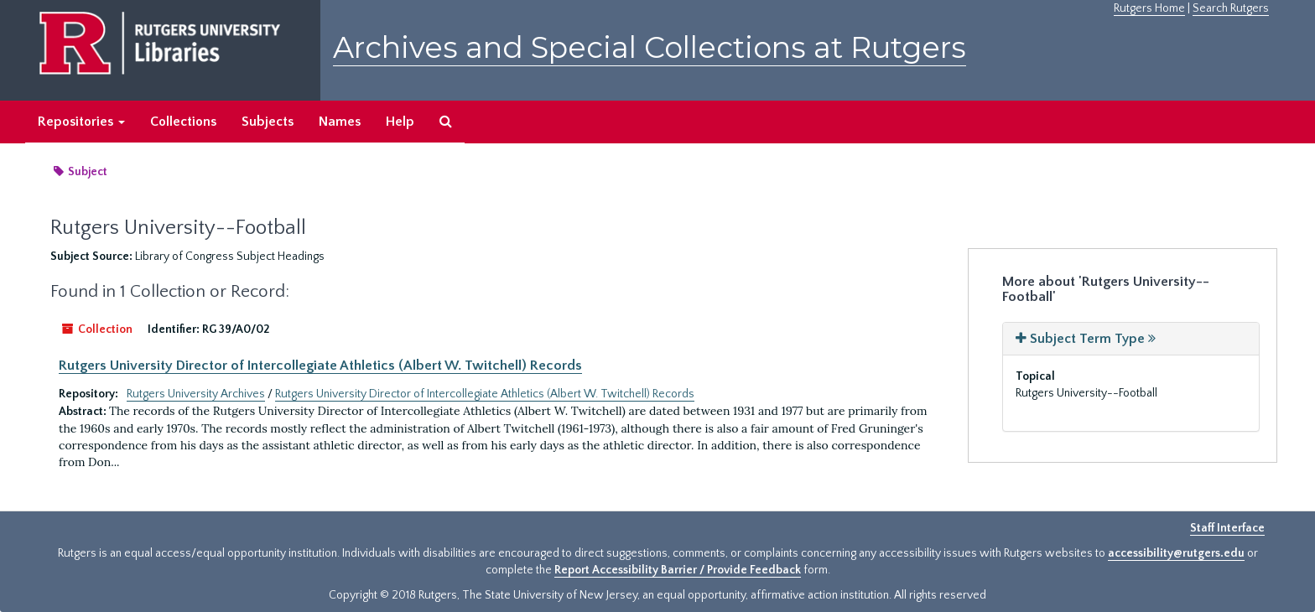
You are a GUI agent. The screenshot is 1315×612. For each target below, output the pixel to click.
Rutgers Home (1149, 8)
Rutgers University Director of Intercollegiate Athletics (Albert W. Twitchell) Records (320, 365)
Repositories (81, 121)
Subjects (268, 121)
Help (400, 121)
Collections (183, 121)
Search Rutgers (1231, 8)
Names (340, 121)
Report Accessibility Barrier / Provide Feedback (677, 570)
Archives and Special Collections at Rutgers (649, 47)
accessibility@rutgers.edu (1176, 553)
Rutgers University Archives (196, 394)
